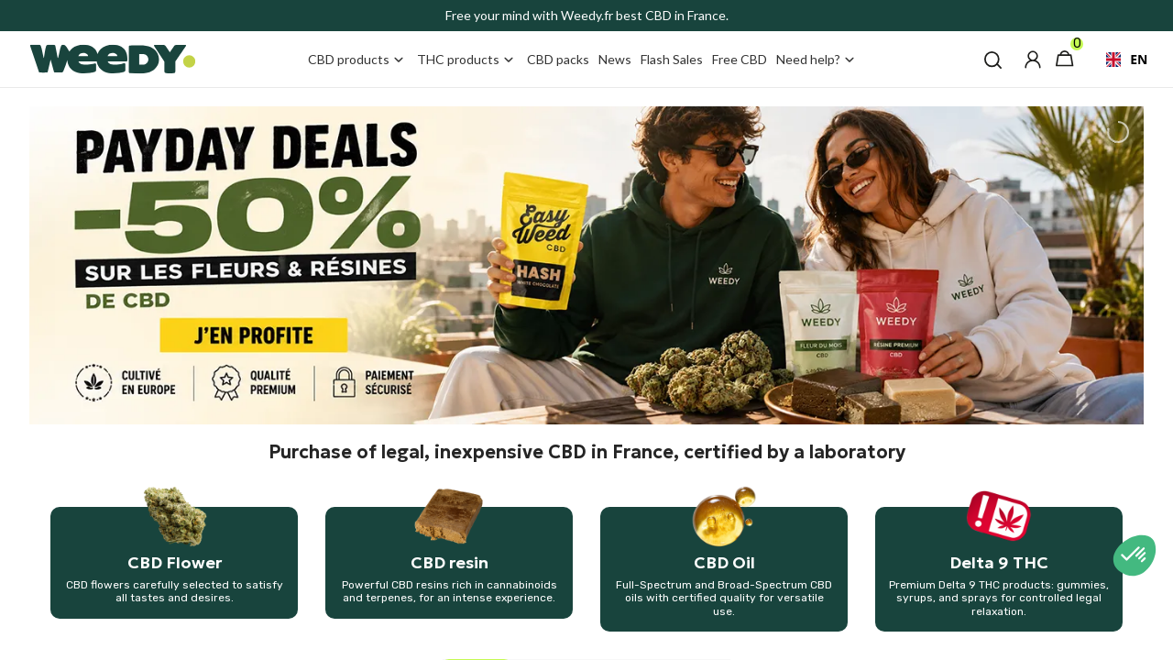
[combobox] (1119, 59)
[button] (993, 59)
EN (1119, 59)
